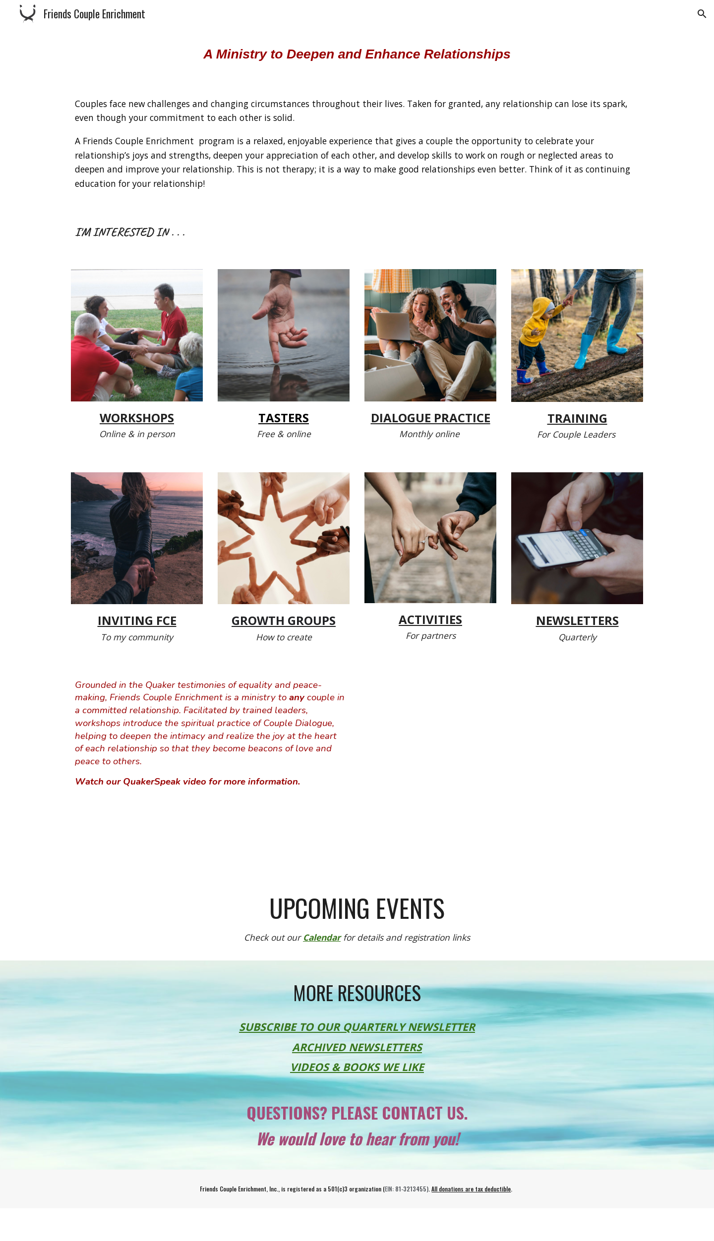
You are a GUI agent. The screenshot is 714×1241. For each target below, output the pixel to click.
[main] (357, 54)
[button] (702, 14)
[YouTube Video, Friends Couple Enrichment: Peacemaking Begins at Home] (503, 763)
